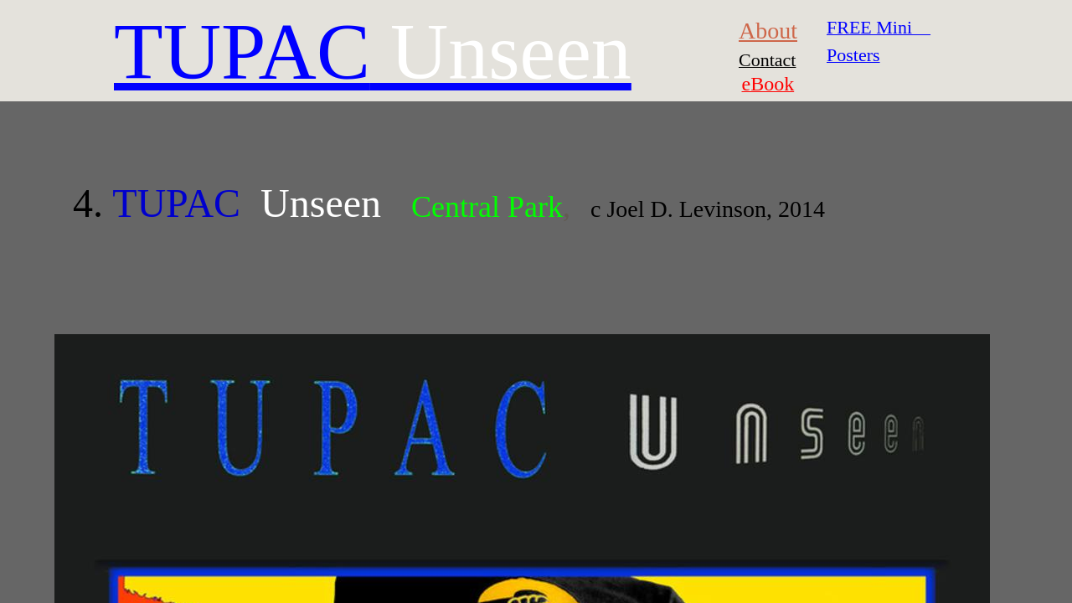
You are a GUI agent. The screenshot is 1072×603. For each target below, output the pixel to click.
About (768, 31)
